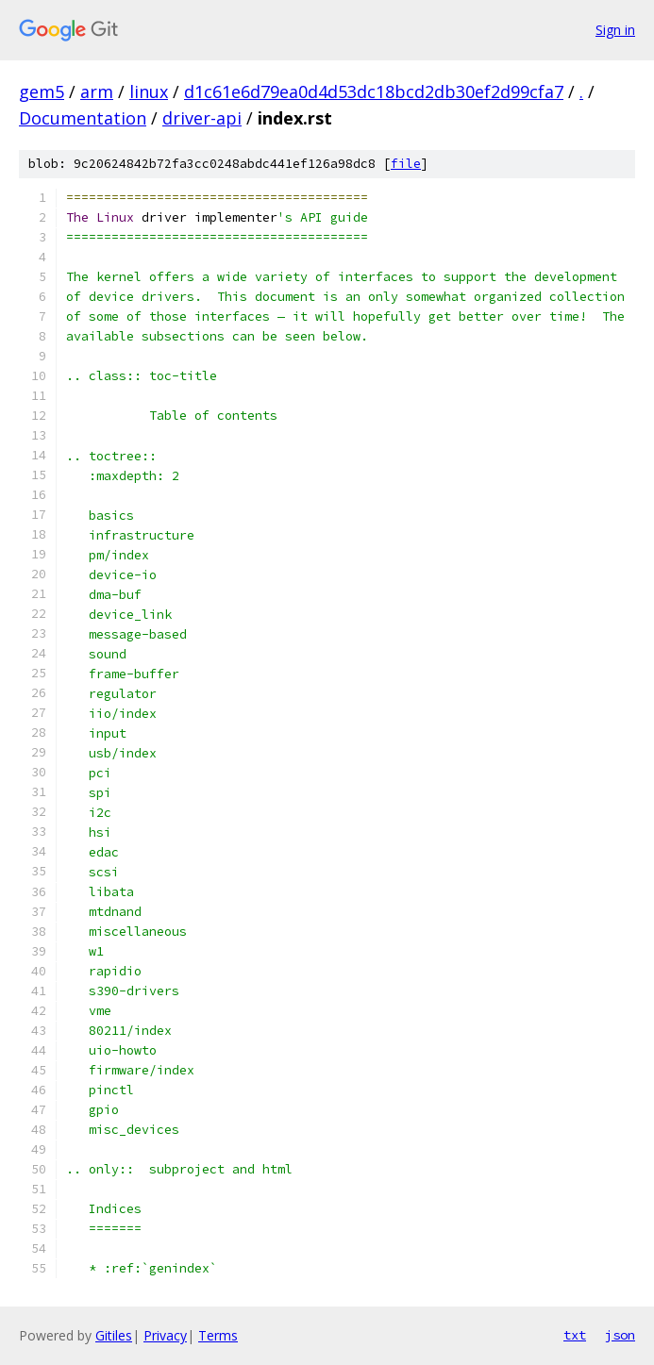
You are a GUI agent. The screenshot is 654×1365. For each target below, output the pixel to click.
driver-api (202, 118)
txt (574, 1334)
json (620, 1334)
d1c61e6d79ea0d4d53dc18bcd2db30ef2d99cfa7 (373, 91)
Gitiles (113, 1335)
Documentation (82, 118)
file (406, 164)
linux (148, 91)
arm (96, 91)
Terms (218, 1335)
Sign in (615, 30)
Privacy (165, 1335)
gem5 (41, 91)
